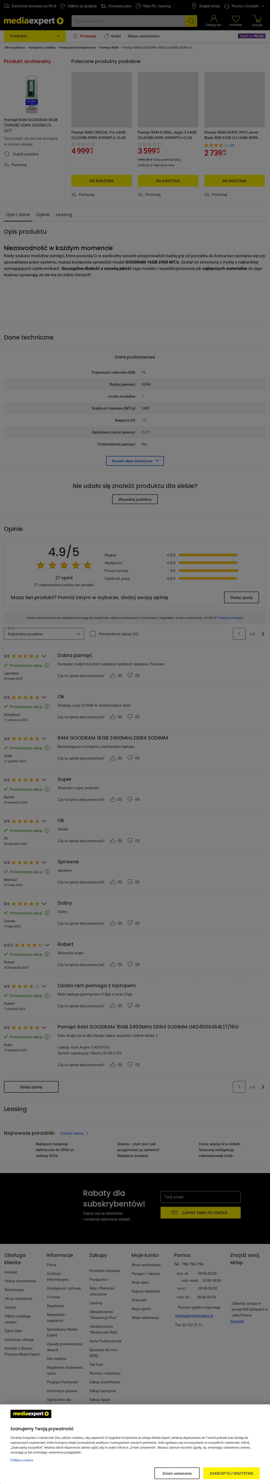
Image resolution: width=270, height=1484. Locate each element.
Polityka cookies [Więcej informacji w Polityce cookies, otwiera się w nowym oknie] (22, 1460)
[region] (135, 1444)
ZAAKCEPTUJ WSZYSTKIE (231, 1473)
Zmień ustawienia (177, 1473)
